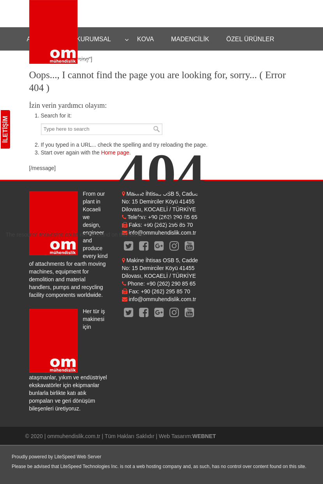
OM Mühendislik (53, 32)
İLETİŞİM (5, 129)
